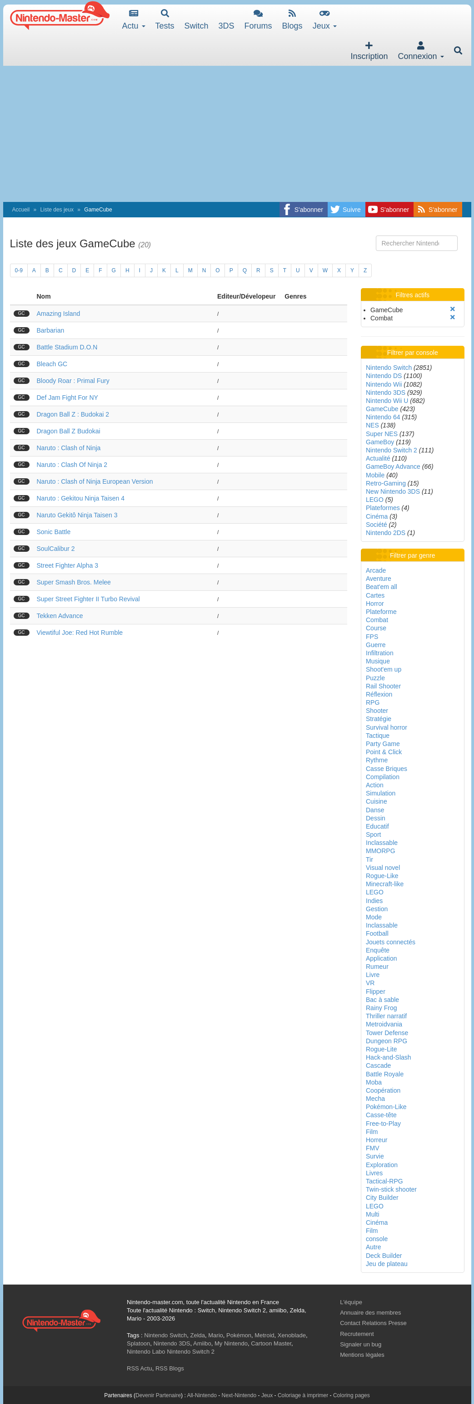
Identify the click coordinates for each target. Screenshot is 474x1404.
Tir (369, 859)
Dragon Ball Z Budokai (68, 431)
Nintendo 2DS (385, 532)
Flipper (375, 991)
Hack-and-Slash (388, 1057)
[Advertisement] (237, 133)
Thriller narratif (386, 1016)
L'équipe (351, 1302)
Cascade (378, 1065)
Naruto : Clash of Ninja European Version (95, 481)
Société (376, 524)
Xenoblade (292, 1335)
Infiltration (380, 653)
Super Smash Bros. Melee (74, 582)
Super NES (382, 433)
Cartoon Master (271, 1343)
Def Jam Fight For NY (67, 397)
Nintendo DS (384, 375)
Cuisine (376, 801)
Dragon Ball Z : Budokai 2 (73, 414)
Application (381, 958)
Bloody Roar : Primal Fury (73, 380)
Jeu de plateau (387, 1263)
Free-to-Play (383, 1123)
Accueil (21, 209)
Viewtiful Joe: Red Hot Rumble (80, 632)
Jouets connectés (390, 942)
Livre (372, 974)
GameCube (382, 408)
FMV (372, 1148)
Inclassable (382, 842)
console (377, 1238)
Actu (133, 19)
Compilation (382, 777)
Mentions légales (362, 1354)
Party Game (383, 743)
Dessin (375, 818)
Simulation (380, 793)
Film (372, 1131)
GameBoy (380, 442)
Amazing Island (58, 313)
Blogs (292, 19)
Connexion (421, 51)
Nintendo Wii (384, 384)
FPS (372, 636)
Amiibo (202, 1343)
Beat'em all (381, 586)
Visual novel (383, 867)
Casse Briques (386, 768)
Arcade (376, 570)
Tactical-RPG (384, 1181)
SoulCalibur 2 (56, 548)
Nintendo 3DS (385, 392)
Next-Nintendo (238, 1395)
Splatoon (138, 1343)
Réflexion (379, 694)
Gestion (377, 909)
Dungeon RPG (386, 1041)
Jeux (325, 19)
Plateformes (383, 507)
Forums (258, 19)
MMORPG (380, 850)
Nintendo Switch (389, 367)
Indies (374, 900)
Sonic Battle (54, 531)
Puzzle (375, 678)
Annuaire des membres (370, 1312)
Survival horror (386, 727)
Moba (374, 1082)
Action (375, 785)
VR (370, 983)
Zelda (197, 1335)
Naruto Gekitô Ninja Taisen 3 (77, 515)
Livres (374, 1173)
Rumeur (377, 966)
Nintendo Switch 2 (391, 450)
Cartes (375, 595)
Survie (375, 1156)
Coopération (383, 1090)
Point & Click (384, 752)
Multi (372, 1214)
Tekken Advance (60, 615)
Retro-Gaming (386, 483)
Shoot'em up (383, 669)
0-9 (19, 270)
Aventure (378, 578)
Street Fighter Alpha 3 (67, 565)
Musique (378, 661)
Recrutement (357, 1333)
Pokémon (238, 1335)
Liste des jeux (57, 209)
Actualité (378, 458)
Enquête (377, 950)
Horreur (376, 1140)
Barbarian (51, 330)
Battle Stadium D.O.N (67, 347)
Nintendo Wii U (387, 400)
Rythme (377, 760)
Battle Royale (385, 1074)
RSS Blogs (169, 1368)
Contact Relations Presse (373, 1323)
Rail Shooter (383, 686)
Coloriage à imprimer (303, 1395)
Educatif (377, 826)
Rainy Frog (381, 1007)
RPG (372, 702)
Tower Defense (387, 1032)
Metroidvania (384, 1024)
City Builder (382, 1197)
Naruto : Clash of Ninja (69, 448)
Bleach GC (52, 364)
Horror (375, 603)
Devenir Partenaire (158, 1395)
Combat (377, 619)
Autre (373, 1247)
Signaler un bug (360, 1344)
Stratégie (378, 718)
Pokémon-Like (386, 1106)
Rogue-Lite (381, 1049)
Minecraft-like (385, 884)
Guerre (376, 644)
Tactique (377, 735)
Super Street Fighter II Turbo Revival (88, 599)
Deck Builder (384, 1255)
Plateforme (381, 611)
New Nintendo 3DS (393, 491)
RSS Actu (139, 1368)
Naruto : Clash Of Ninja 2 (72, 464)
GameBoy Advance (393, 466)
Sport (373, 834)
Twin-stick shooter (391, 1189)
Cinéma (377, 516)
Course (376, 628)
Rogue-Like (382, 875)
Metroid (264, 1335)
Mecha (375, 1098)
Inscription (369, 51)
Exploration (382, 1164)
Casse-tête (381, 1115)
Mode (374, 917)
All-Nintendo (201, 1395)
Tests (165, 19)
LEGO (375, 499)
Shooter (377, 710)
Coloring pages (351, 1395)
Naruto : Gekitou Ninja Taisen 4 (81, 498)
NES (372, 425)
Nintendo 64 (383, 417)
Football (377, 933)
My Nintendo (231, 1343)
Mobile (375, 475)
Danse (375, 810)
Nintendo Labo (146, 1351)
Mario (215, 1335)
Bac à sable (382, 999)
